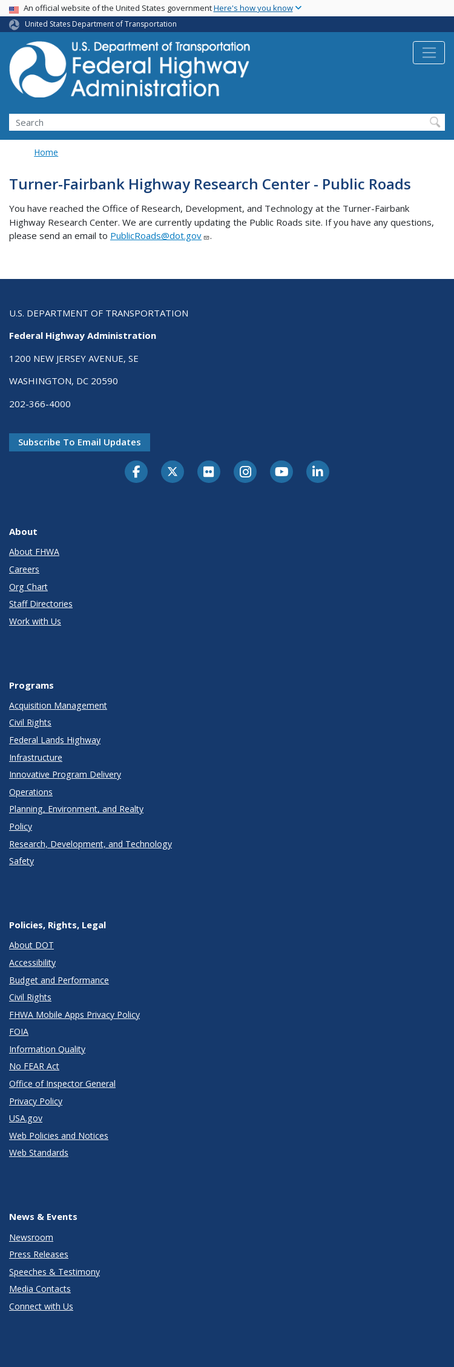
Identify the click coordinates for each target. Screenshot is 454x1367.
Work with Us (35, 621)
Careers (24, 569)
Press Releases (38, 1254)
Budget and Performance (59, 980)
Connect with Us (41, 1306)
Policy (20, 826)
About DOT (31, 945)
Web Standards (38, 1152)
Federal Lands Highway (54, 740)
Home (46, 152)
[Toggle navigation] (429, 52)
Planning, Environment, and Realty (76, 809)
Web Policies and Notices (58, 1135)
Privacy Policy (35, 1101)
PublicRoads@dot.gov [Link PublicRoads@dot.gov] (160, 235)
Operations (31, 792)
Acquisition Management (58, 705)
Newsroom (31, 1237)
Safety (21, 861)
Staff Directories (41, 603)
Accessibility (32, 962)
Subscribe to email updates (79, 442)
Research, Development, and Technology (90, 844)
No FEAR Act (34, 1066)
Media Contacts (40, 1288)
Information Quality (47, 1049)
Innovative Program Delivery (65, 774)
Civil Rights (30, 722)
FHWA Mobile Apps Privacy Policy (74, 1014)
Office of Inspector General (62, 1083)
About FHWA (34, 551)
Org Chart (28, 586)
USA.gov (25, 1118)
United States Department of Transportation (101, 24)
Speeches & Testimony (54, 1271)
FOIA (18, 1031)
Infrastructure (35, 757)
